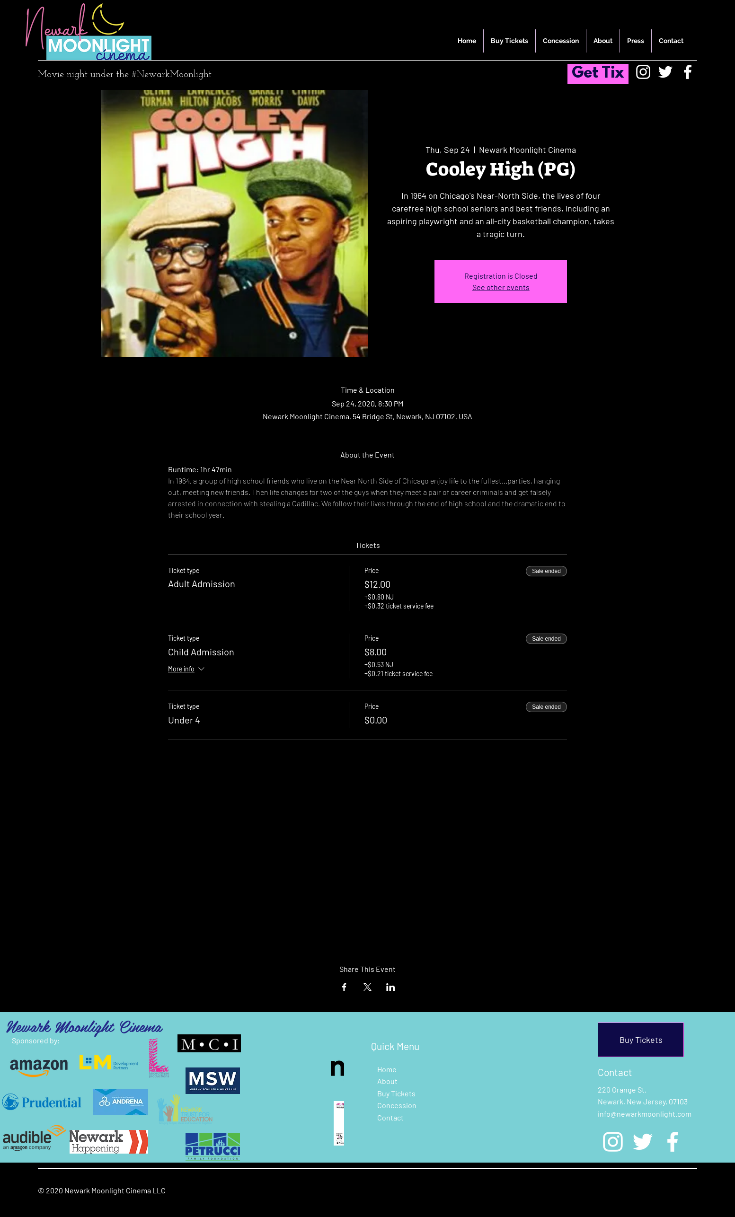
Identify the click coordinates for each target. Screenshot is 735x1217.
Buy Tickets (396, 1093)
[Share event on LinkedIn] (390, 987)
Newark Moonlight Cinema (83, 1026)
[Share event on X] (367, 987)
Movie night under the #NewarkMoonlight (125, 74)
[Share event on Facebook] (344, 987)
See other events (501, 286)
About (387, 1080)
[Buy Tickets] (641, 1040)
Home (387, 1069)
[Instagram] (643, 71)
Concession (396, 1105)
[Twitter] (665, 71)
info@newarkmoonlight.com (644, 1113)
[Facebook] (687, 71)
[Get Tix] (598, 74)
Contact (390, 1117)
